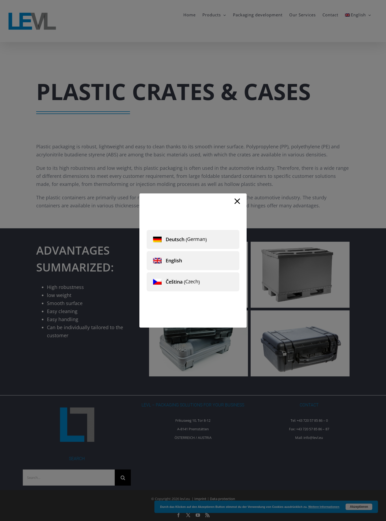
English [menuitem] (174, 260)
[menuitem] (193, 239)
